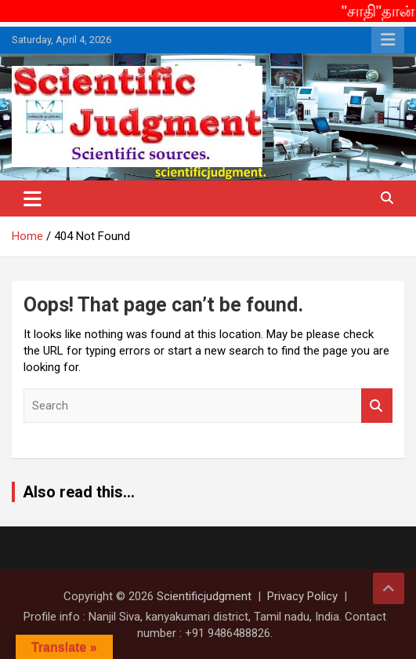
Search (376, 406)
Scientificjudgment (204, 596)
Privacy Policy (302, 596)
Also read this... (79, 491)
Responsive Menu (387, 40)
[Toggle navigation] (32, 198)
